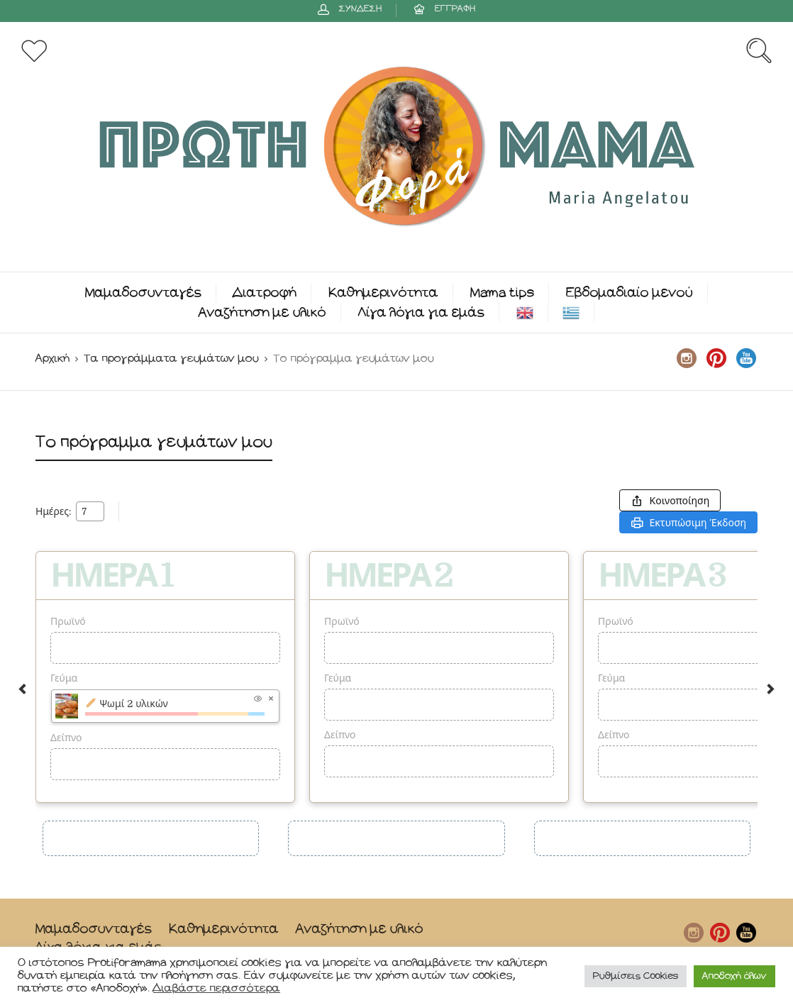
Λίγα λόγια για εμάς (421, 312)
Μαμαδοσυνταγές (143, 292)
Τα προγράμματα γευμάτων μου (171, 358)
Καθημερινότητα (383, 292)
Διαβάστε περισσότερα (216, 988)
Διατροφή (264, 292)
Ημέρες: (53, 511)
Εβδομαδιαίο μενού (629, 292)
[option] (165, 677)
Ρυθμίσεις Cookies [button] (635, 976)
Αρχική (52, 358)
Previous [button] (22, 689)
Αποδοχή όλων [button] (734, 976)
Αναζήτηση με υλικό (262, 312)
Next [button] (770, 689)
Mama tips (502, 292)
